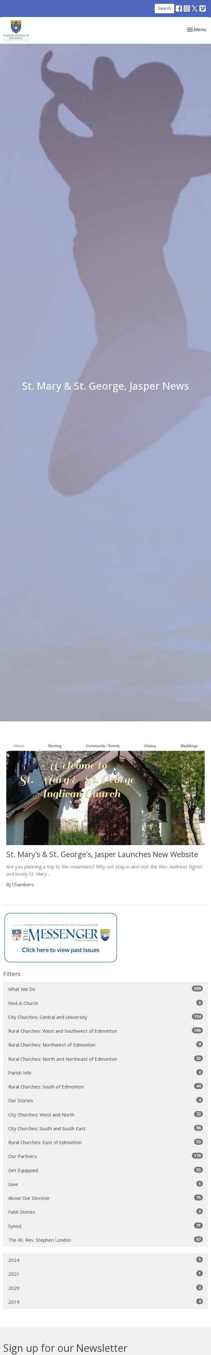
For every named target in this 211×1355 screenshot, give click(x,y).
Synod (105, 1225)
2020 (105, 1287)
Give (105, 1184)
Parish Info (105, 1072)
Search (164, 8)
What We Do (105, 988)
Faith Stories (105, 1211)
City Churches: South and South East (105, 1128)
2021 (105, 1273)
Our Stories (105, 1100)
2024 (105, 1259)
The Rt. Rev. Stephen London (105, 1239)
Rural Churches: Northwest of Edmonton (105, 1044)
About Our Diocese (105, 1197)
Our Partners (105, 1156)
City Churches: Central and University (105, 1016)
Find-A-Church (105, 1003)
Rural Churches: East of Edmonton (105, 1142)
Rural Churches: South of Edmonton (105, 1086)
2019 (105, 1301)
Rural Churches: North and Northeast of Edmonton (105, 1058)
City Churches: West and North (105, 1114)
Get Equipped (105, 1170)
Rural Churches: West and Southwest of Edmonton (105, 1030)
